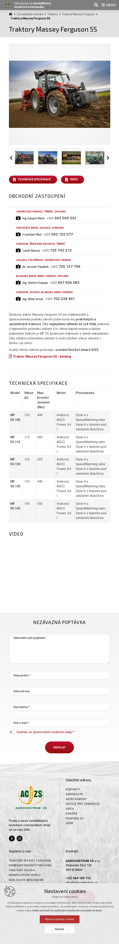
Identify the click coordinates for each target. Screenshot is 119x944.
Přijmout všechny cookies (59, 919)
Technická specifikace (34, 179)
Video (74, 179)
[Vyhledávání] (96, 5)
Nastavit (59, 929)
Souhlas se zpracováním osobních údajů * (45, 732)
